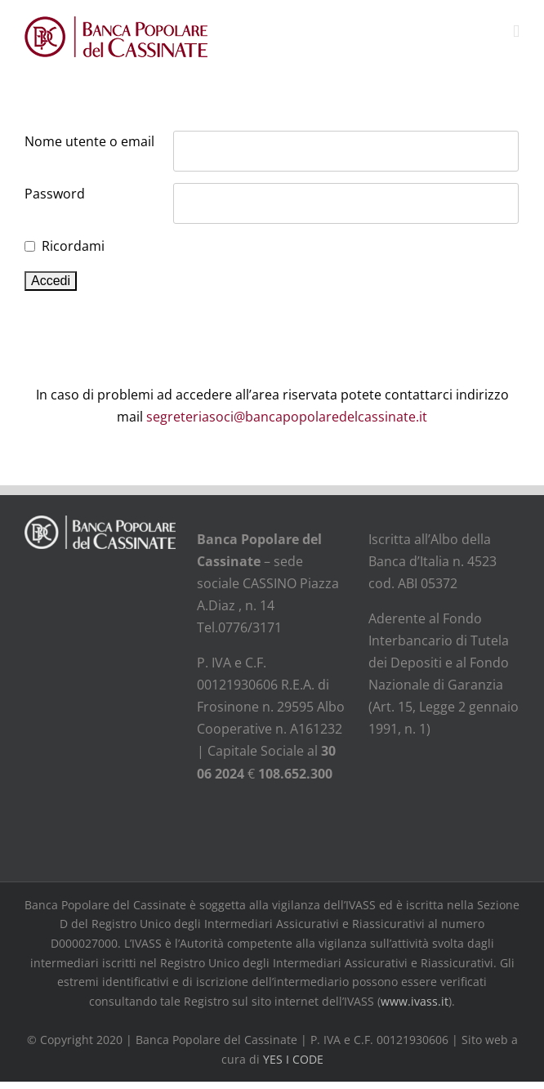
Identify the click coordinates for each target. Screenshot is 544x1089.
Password (55, 194)
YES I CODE (293, 1059)
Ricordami (73, 246)
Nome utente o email (89, 141)
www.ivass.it (414, 1001)
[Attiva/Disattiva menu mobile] (516, 31)
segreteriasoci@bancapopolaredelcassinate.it (286, 417)
